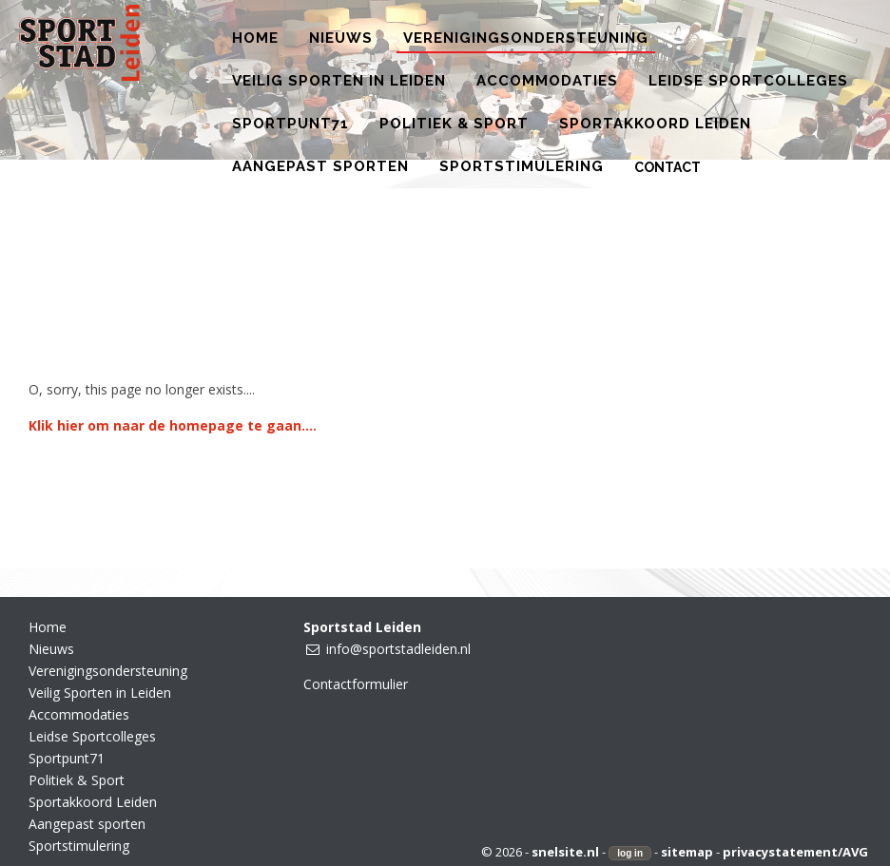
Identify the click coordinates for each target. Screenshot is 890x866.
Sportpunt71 (67, 758)
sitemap (687, 851)
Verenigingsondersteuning (108, 671)
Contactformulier (355, 684)
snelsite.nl (565, 851)
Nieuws (51, 649)
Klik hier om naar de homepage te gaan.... (173, 425)
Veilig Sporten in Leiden (100, 692)
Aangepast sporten (87, 824)
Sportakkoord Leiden (93, 802)
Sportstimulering (79, 846)
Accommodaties (79, 714)
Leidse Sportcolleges (92, 736)
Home (48, 627)
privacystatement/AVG (795, 851)
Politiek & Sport (77, 780)
